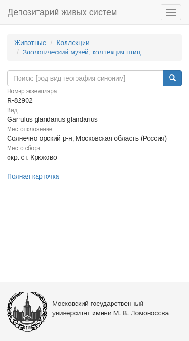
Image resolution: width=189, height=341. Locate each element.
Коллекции (73, 42)
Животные (30, 42)
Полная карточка (33, 176)
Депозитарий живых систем (62, 12)
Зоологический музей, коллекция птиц (82, 52)
